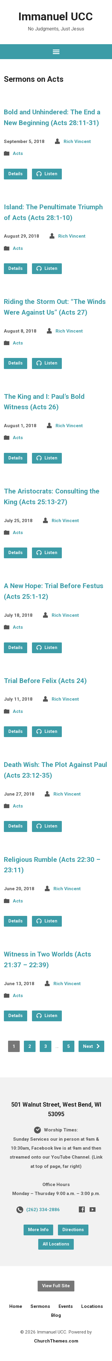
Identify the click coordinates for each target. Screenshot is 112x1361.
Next (91, 1046)
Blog (56, 1315)
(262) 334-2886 (43, 1209)
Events (66, 1306)
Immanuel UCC (55, 16)
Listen (46, 173)
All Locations (56, 1244)
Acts (18, 153)
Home (15, 1306)
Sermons (40, 1306)
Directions (73, 1229)
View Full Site (56, 1285)
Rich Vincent (77, 141)
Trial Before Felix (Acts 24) (45, 681)
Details (15, 173)
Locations (92, 1306)
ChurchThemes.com (56, 1341)
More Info (38, 1229)
